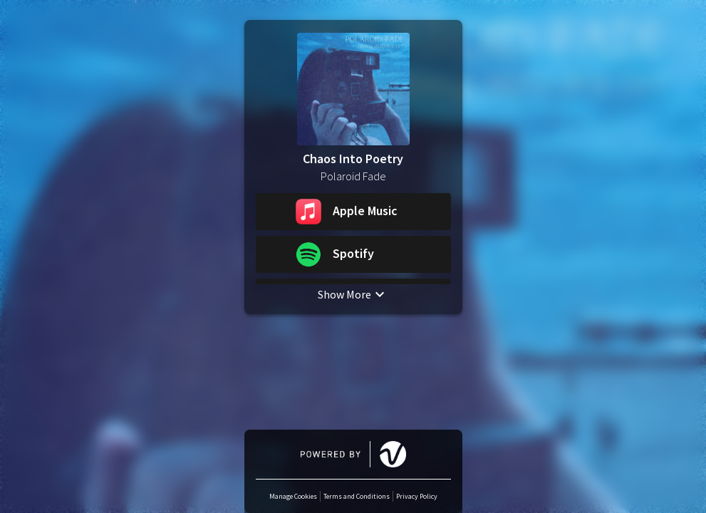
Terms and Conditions (356, 496)
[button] (353, 211)
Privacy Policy (416, 496)
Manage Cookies (293, 496)
